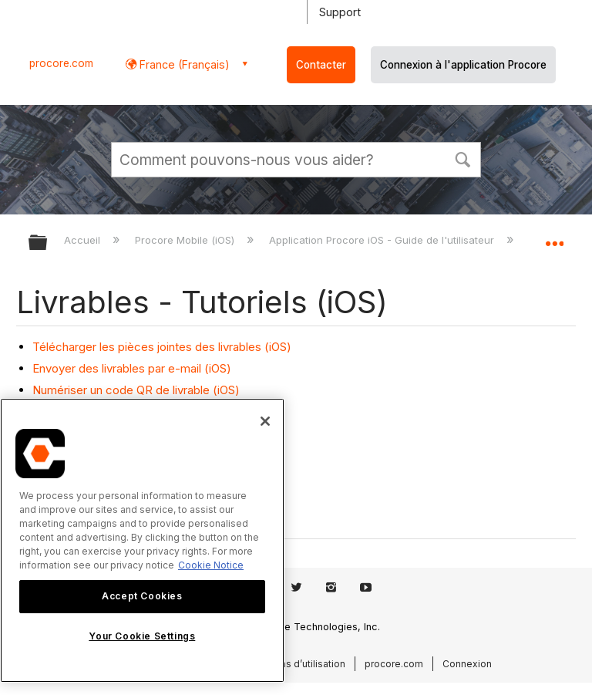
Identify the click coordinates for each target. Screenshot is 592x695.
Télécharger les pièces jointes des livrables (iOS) (161, 346)
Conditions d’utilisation (293, 664)
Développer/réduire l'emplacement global (554, 237)
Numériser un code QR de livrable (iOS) (136, 390)
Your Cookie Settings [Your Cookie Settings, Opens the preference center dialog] (142, 636)
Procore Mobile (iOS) (186, 240)
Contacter (321, 65)
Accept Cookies (142, 596)
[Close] (265, 421)
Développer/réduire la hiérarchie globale (48, 243)
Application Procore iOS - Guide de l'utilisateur (383, 240)
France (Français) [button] (183, 64)
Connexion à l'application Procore (463, 65)
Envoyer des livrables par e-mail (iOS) (131, 368)
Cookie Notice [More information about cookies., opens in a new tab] (211, 565)
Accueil (83, 240)
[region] (142, 540)
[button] (462, 158)
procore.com (61, 63)
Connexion (467, 664)
